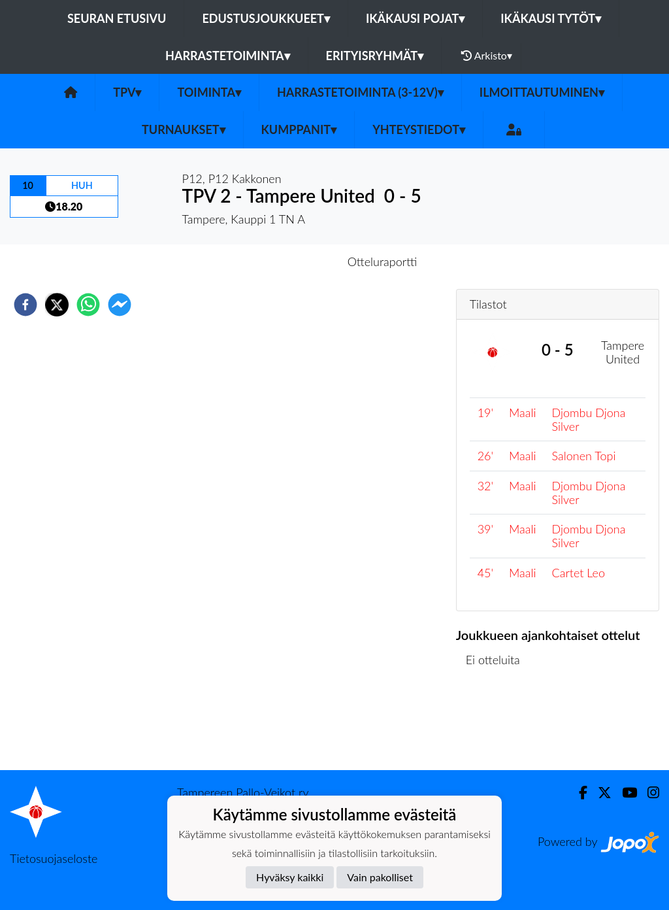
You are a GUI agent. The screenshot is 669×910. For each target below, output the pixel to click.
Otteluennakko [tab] (289, 261)
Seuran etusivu (117, 18)
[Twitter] (599, 793)
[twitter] (57, 304)
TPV (127, 92)
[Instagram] (648, 793)
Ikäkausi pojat (415, 18)
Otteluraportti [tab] (382, 261)
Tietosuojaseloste (53, 858)
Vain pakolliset (380, 877)
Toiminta (209, 92)
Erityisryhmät (374, 55)
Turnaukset (183, 129)
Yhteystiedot (418, 129)
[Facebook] (577, 793)
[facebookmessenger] (119, 304)
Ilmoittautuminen (542, 92)
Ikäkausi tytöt (550, 18)
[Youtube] (624, 793)
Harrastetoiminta (227, 55)
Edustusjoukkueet (265, 18)
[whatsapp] (88, 304)
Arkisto (486, 55)
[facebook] (25, 304)
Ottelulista (498, 726)
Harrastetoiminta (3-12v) (360, 92)
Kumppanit (299, 129)
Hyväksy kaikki (289, 877)
